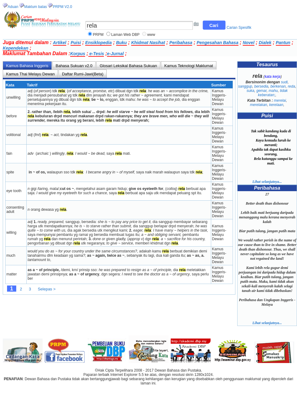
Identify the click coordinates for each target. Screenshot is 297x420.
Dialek (265, 42)
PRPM (98, 34)
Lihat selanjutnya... (267, 182)
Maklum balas (35, 7)
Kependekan (15, 48)
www (151, 34)
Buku (121, 42)
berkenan (278, 86)
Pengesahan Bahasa (217, 42)
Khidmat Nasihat (148, 42)
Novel (248, 42)
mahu (273, 91)
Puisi (75, 42)
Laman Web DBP (125, 34)
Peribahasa (180, 42)
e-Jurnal (115, 53)
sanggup (245, 86)
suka (250, 91)
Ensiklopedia (98, 42)
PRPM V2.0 (62, 7)
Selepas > (46, 289)
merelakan (258, 105)
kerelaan (276, 105)
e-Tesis (96, 53)
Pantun (283, 42)
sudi (284, 82)
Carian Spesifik (239, 27)
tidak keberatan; (272, 93)
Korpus (77, 53)
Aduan (13, 7)
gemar (261, 91)
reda (291, 86)
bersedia (261, 86)
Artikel (60, 42)
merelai (280, 100)
